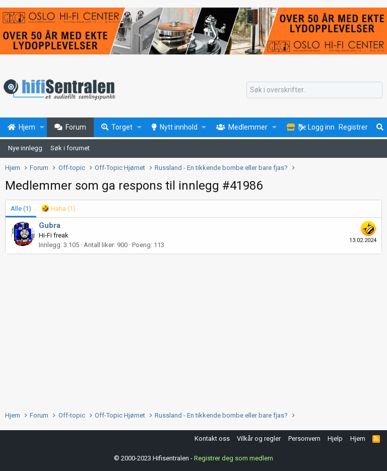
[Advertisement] (193, 329)
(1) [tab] (21, 208)
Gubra (49, 225)
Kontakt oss (212, 438)
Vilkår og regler (259, 438)
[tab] (58, 208)
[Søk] (314, 90)
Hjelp (335, 438)
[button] (42, 127)
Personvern (304, 438)
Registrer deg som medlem (233, 458)
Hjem (357, 438)
